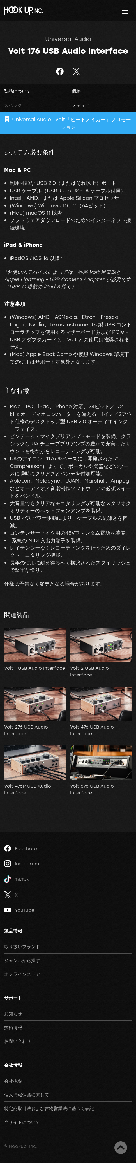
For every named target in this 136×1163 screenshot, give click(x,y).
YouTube (19, 910)
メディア (81, 105)
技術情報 (13, 1027)
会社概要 (13, 1081)
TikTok (16, 879)
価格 (76, 91)
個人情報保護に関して (26, 1095)
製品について (17, 91)
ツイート (76, 71)
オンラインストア (22, 974)
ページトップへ (120, 1147)
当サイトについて (22, 1122)
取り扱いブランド (22, 947)
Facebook (21, 848)
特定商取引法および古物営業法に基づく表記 (49, 1108)
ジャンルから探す (22, 960)
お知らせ (13, 1013)
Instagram (21, 863)
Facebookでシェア (60, 71)
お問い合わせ (17, 1041)
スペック (13, 105)
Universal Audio (68, 39)
